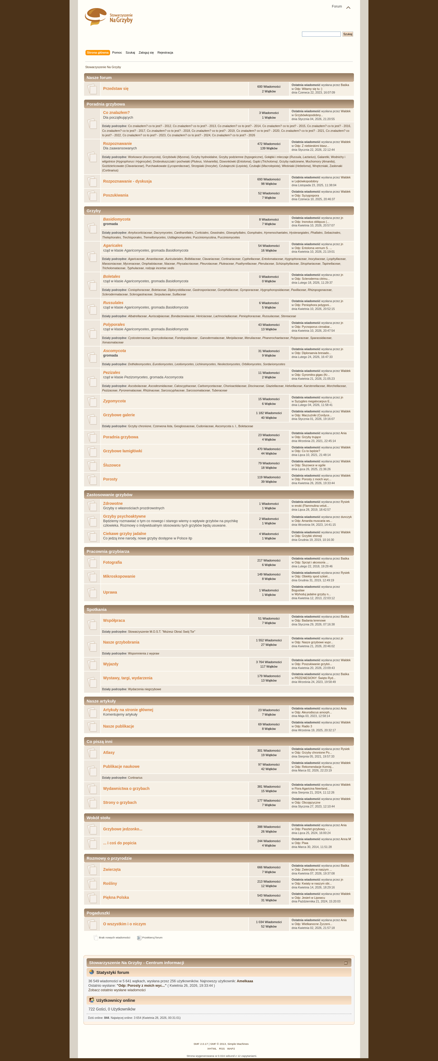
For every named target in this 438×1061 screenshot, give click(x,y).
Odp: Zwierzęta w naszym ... (313, 869)
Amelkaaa (245, 981)
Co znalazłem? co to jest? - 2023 (144, 135)
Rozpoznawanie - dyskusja (127, 181)
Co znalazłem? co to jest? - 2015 (283, 126)
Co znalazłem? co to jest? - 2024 (188, 135)
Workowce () (144, 157)
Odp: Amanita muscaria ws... (313, 520)
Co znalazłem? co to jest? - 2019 (213, 130)
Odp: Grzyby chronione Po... (313, 752)
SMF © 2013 (218, 1043)
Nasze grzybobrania (121, 642)
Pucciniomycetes (229, 237)
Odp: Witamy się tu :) (308, 88)
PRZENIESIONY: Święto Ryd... (315, 678)
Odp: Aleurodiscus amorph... (313, 712)
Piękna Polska (116, 897)
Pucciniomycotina (204, 237)
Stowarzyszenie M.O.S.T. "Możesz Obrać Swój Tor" (161, 631)
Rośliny (110, 883)
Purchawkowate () (168, 166)
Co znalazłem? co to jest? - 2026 (233, 135)
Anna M (346, 839)
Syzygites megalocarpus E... (313, 401)
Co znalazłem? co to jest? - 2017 (123, 130)
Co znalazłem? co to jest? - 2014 (239, 126)
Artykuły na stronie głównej (128, 710)
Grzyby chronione (139, 426)
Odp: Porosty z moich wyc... (313, 479)
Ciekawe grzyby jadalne (124, 534)
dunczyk (346, 516)
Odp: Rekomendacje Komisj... (314, 766)
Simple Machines (238, 1043)
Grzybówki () (175, 157)
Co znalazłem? (116, 113)
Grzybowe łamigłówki (122, 451)
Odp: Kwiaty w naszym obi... (313, 883)
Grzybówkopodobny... (309, 115)
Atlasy (109, 753)
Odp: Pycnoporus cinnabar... (313, 326)
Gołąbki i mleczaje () (290, 157)
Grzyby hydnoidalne (204, 157)
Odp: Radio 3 (303, 726)
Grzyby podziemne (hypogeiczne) (241, 157)
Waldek (346, 111)
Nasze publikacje (118, 726)
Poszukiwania (115, 195)
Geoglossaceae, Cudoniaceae (194, 426)
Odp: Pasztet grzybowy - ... (312, 829)
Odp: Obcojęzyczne (307, 802)
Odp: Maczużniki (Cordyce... (313, 415)
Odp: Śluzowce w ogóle (310, 465)
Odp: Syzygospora (307, 195)
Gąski (265, 161)
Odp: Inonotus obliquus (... (312, 221)
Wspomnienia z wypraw (143, 653)
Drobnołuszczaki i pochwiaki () (185, 161)
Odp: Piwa (301, 843)
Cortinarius (135, 777)
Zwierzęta (112, 870)
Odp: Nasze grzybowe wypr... (314, 642)
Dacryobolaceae (162, 338)
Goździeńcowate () (123, 166)
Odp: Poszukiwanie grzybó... (313, 664)
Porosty (110, 479)
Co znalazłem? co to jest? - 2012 (149, 126)
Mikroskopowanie (119, 576)
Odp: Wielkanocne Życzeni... (313, 924)
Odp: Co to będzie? (307, 451)
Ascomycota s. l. (226, 426)
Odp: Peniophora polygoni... (313, 305)
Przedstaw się (115, 89)
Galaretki (323, 157)
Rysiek (345, 501)
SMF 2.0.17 (201, 1043)
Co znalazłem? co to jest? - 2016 (328, 126)
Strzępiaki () (204, 166)
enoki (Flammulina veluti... (312, 505)
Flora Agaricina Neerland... (312, 788)
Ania (344, 433)
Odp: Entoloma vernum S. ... (313, 248)
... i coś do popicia (119, 843)
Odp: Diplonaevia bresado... (313, 353)
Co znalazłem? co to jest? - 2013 (194, 126)
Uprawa (110, 592)
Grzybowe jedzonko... (122, 829)
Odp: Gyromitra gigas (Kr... (312, 374)
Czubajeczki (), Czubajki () (249, 166)
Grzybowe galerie (119, 415)
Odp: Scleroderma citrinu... (312, 278)
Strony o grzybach (120, 802)
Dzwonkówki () (235, 161)
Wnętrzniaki (320, 166)
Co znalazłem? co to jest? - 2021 (302, 130)
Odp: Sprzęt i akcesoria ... (312, 562)
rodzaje (160, 268)
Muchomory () (320, 161)
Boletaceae (245, 426)
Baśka (345, 85)
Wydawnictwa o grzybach (126, 789)
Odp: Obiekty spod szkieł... (312, 576)
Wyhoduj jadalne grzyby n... (313, 594)
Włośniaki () (296, 166)
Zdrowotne (113, 503)
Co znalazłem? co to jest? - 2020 (257, 130)
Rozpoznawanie (117, 144)
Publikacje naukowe (121, 766)
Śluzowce (112, 465)
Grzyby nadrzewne (291, 161)
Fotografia (112, 562)
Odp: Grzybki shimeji (308, 535)
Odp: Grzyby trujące (308, 437)
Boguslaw (298, 590)
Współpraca (114, 620)
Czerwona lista (162, 426)
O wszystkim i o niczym (124, 924)
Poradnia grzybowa (120, 437)
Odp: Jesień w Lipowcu (310, 897)
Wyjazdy (110, 664)
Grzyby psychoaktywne (124, 516)
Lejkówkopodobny (306, 181)
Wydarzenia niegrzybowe (144, 689)
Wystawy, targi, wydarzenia (127, 678)
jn (342, 217)
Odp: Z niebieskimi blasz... (312, 145)
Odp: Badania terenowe (310, 620)
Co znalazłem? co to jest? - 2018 (168, 130)
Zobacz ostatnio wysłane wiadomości (117, 990)
